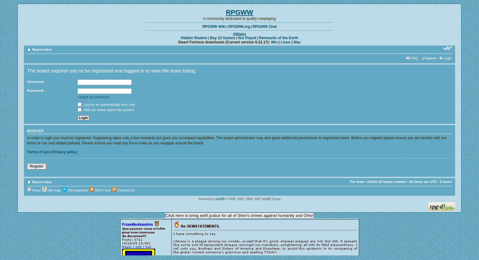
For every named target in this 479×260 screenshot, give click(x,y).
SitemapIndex (75, 190)
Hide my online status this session (106, 110)
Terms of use (38, 152)
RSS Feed (100, 190)
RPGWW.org (239, 26)
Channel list (123, 190)
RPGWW (239, 12)
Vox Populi (247, 38)
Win (274, 42)
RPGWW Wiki (214, 26)
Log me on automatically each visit (106, 104)
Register (430, 58)
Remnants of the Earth (278, 38)
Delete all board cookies (386, 182)
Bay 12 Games (222, 38)
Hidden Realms (194, 38)
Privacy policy (65, 152)
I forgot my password (93, 97)
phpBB (220, 199)
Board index (42, 49)
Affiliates (239, 34)
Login (448, 58)
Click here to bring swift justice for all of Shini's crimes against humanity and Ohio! (239, 215)
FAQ (414, 58)
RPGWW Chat (265, 26)
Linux (285, 42)
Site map (51, 190)
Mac (297, 42)
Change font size (447, 48)
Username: (35, 82)
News (34, 190)
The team (357, 182)
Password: (35, 90)
